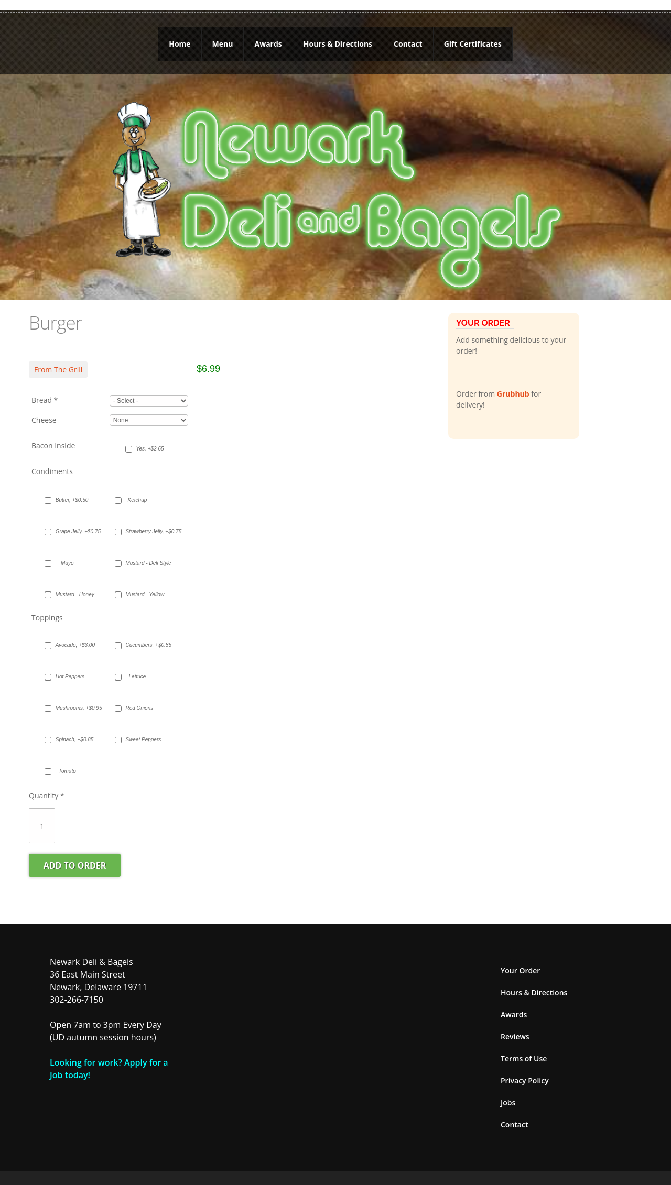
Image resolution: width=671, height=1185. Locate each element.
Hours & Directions (338, 40)
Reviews (515, 1029)
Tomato (67, 763)
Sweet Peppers (142, 732)
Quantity (46, 788)
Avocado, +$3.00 (73, 638)
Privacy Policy (525, 1073)
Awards (268, 40)
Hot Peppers (70, 669)
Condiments (52, 464)
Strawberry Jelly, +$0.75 (142, 524)
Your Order (520, 963)
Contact (408, 40)
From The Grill (58, 362)
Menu (222, 40)
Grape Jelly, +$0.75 (73, 524)
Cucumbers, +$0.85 (142, 638)
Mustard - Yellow (142, 587)
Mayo (67, 555)
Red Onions (139, 701)
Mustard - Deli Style (142, 555)
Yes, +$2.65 (150, 442)
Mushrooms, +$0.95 (73, 701)
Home (179, 40)
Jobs (508, 1095)
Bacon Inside (53, 438)
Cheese (44, 413)
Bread (44, 393)
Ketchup (137, 493)
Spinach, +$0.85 (73, 732)
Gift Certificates (473, 40)
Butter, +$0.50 (72, 493)
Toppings (47, 610)
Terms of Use (524, 1051)
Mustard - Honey (73, 587)
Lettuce (137, 669)
